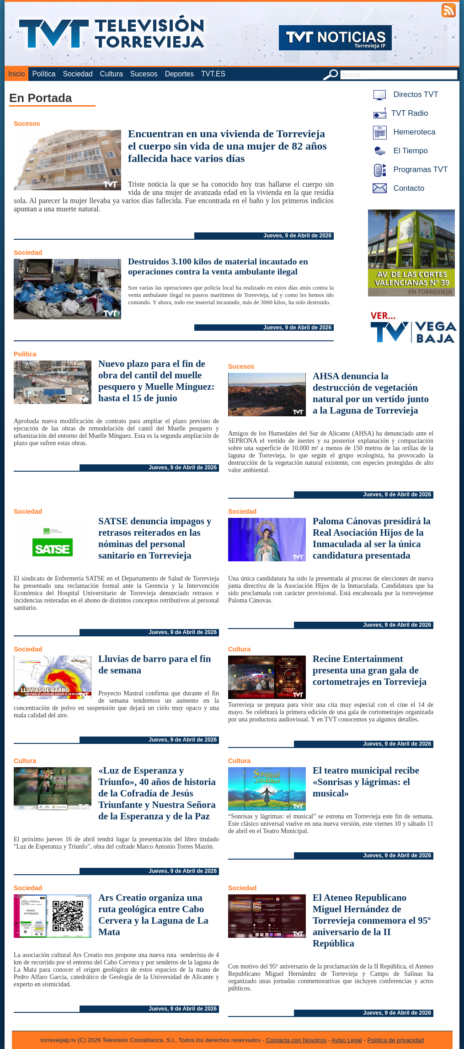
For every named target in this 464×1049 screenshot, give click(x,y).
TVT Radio (398, 113)
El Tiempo (398, 150)
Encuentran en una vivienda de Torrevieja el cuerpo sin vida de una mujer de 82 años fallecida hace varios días (227, 146)
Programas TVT (408, 169)
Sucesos (144, 74)
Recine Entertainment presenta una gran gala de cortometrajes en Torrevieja (370, 670)
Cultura (111, 74)
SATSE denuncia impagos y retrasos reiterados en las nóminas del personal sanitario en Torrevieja (155, 538)
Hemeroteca (402, 132)
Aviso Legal (346, 1040)
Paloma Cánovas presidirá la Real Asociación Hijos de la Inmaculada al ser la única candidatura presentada (372, 538)
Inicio (16, 74)
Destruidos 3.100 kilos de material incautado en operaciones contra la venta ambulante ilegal (218, 266)
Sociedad (78, 74)
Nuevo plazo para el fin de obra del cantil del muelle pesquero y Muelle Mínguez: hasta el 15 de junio (156, 380)
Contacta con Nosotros (296, 1040)
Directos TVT (403, 94)
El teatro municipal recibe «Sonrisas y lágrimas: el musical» (366, 782)
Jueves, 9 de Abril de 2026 (297, 235)
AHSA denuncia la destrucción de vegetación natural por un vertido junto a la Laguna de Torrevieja (371, 393)
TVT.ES (213, 74)
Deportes (179, 74)
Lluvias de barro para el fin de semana (154, 664)
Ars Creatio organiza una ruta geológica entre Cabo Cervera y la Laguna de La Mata (153, 914)
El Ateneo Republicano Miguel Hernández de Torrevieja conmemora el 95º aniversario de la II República (372, 920)
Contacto (396, 188)
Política (43, 74)
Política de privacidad (396, 1040)
